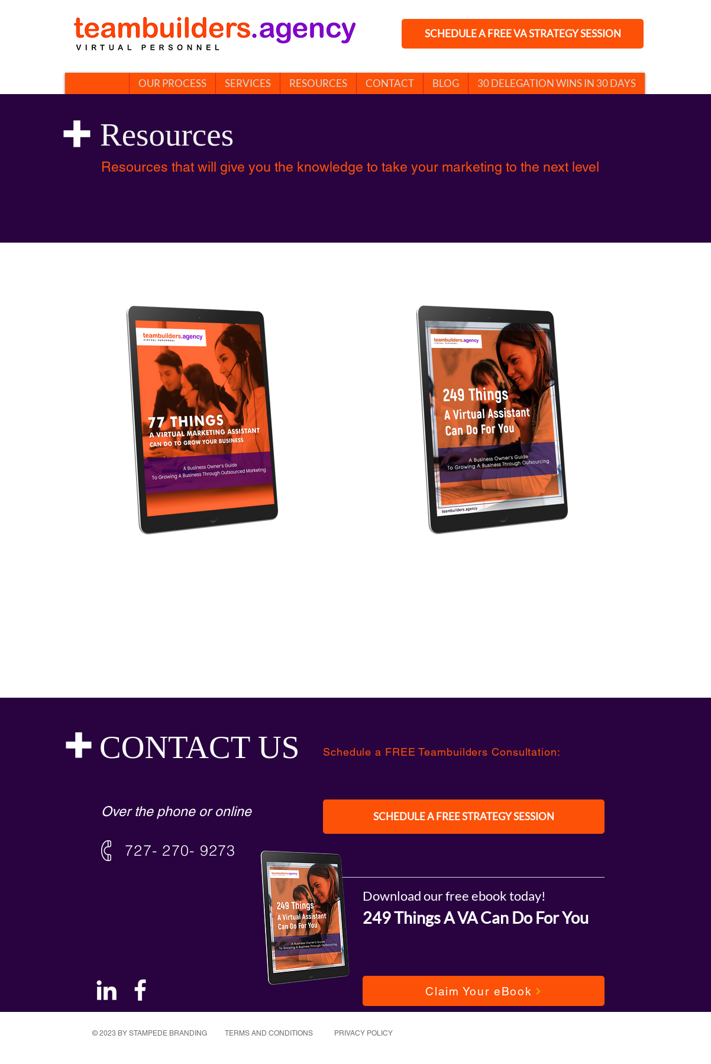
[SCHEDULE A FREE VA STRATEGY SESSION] (523, 34)
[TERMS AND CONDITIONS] (270, 1033)
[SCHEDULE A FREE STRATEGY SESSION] (464, 816)
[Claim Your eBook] (484, 991)
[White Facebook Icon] (140, 990)
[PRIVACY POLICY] (364, 1033)
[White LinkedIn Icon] (106, 990)
